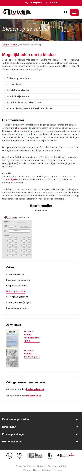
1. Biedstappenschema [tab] (17, 78)
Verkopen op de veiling (19, 280)
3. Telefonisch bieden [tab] (17, 90)
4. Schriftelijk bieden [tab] (16, 96)
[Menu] (74, 12)
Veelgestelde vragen (18, 308)
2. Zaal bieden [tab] (13, 84)
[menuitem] (65, 12)
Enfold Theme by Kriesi (56, 466)
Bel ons (54, 2)
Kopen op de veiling (17, 285)
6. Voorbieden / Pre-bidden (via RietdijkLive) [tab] (29, 108)
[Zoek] (64, 12)
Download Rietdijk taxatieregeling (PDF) (31, 336)
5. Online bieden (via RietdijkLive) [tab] (23, 102)
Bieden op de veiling (16, 291)
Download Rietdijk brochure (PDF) (32, 353)
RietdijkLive (36, 2)
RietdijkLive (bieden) (18, 296)
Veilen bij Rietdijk (16, 274)
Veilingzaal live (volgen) (19, 302)
